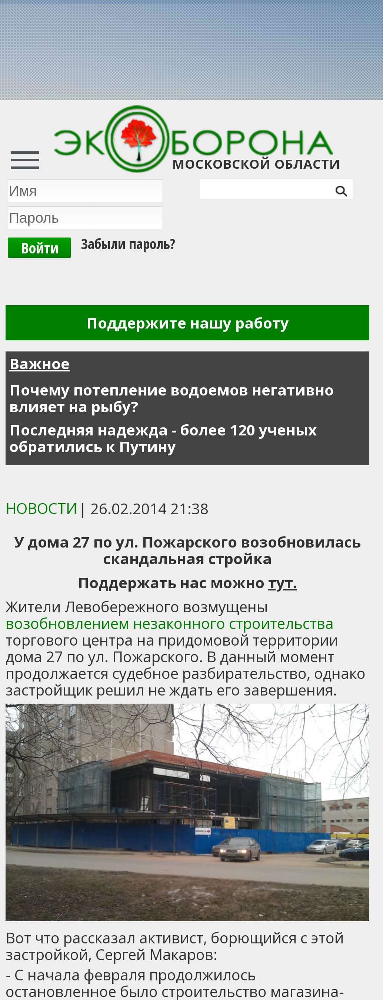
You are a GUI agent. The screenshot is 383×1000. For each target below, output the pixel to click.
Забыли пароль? (128, 242)
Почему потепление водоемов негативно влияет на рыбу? (171, 398)
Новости (41, 508)
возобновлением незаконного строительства (170, 623)
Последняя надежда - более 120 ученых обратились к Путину (163, 438)
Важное (39, 363)
